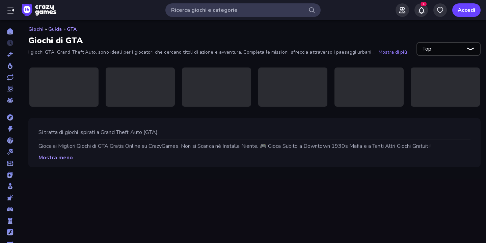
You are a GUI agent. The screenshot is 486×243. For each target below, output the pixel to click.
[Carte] (10, 175)
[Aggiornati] (10, 77)
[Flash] (10, 232)
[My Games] (440, 10)
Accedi (466, 10)
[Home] (10, 31)
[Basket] (10, 140)
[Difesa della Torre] (10, 220)
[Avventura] (10, 117)
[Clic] (10, 198)
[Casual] (10, 186)
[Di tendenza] (10, 66)
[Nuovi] (10, 54)
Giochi (36, 29)
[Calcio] (10, 163)
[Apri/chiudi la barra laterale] (11, 10)
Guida (55, 29)
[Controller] (10, 209)
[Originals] (10, 88)
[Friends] (402, 10)
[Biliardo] (10, 152)
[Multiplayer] (10, 100)
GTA (72, 29)
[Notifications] (421, 10)
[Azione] (10, 129)
